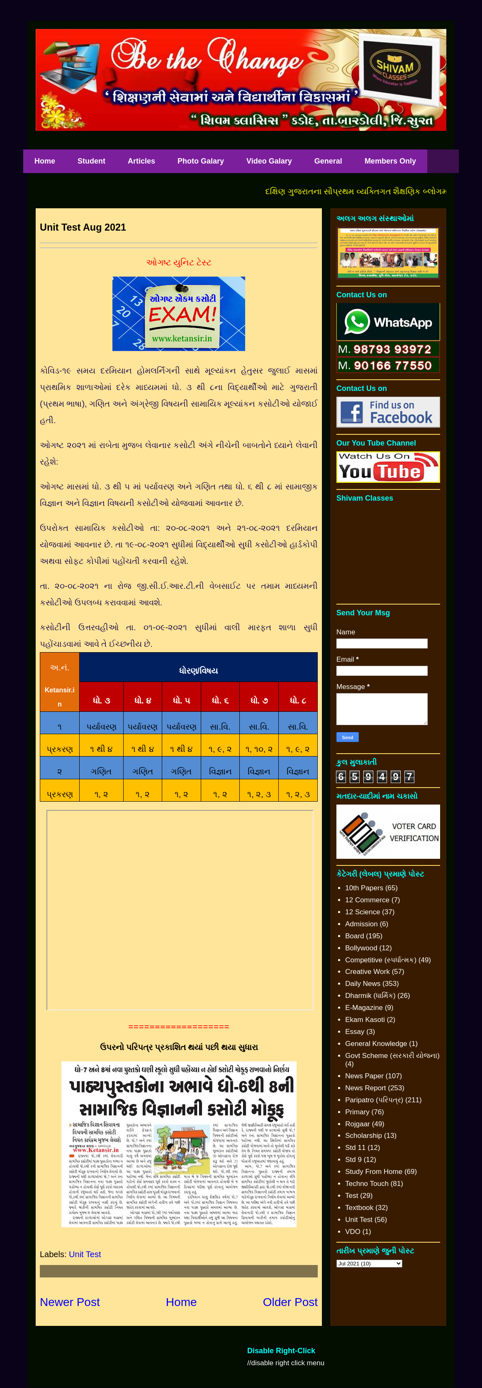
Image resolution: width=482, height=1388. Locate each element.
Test (351, 1196)
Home (44, 161)
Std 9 (353, 1160)
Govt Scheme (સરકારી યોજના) (392, 1056)
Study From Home (373, 1172)
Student (91, 161)
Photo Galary (201, 161)
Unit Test (85, 1254)
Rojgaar (357, 1124)
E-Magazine (364, 1008)
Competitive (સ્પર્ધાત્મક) (380, 960)
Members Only (390, 161)
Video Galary (269, 161)
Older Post (290, 1302)
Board (354, 936)
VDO (352, 1232)
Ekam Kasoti (365, 1020)
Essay (354, 1032)
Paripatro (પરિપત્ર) (374, 1100)
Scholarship (363, 1136)
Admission (361, 924)
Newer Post (70, 1302)
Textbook (359, 1208)
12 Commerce (367, 900)
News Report (365, 1088)
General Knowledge (376, 1044)
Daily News (362, 984)
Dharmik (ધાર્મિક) (370, 996)
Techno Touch (367, 1184)
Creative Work (367, 972)
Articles (141, 161)
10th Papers (364, 888)
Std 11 (355, 1148)
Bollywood (361, 948)
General (328, 161)
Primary (357, 1112)
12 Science (362, 912)
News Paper (364, 1076)
